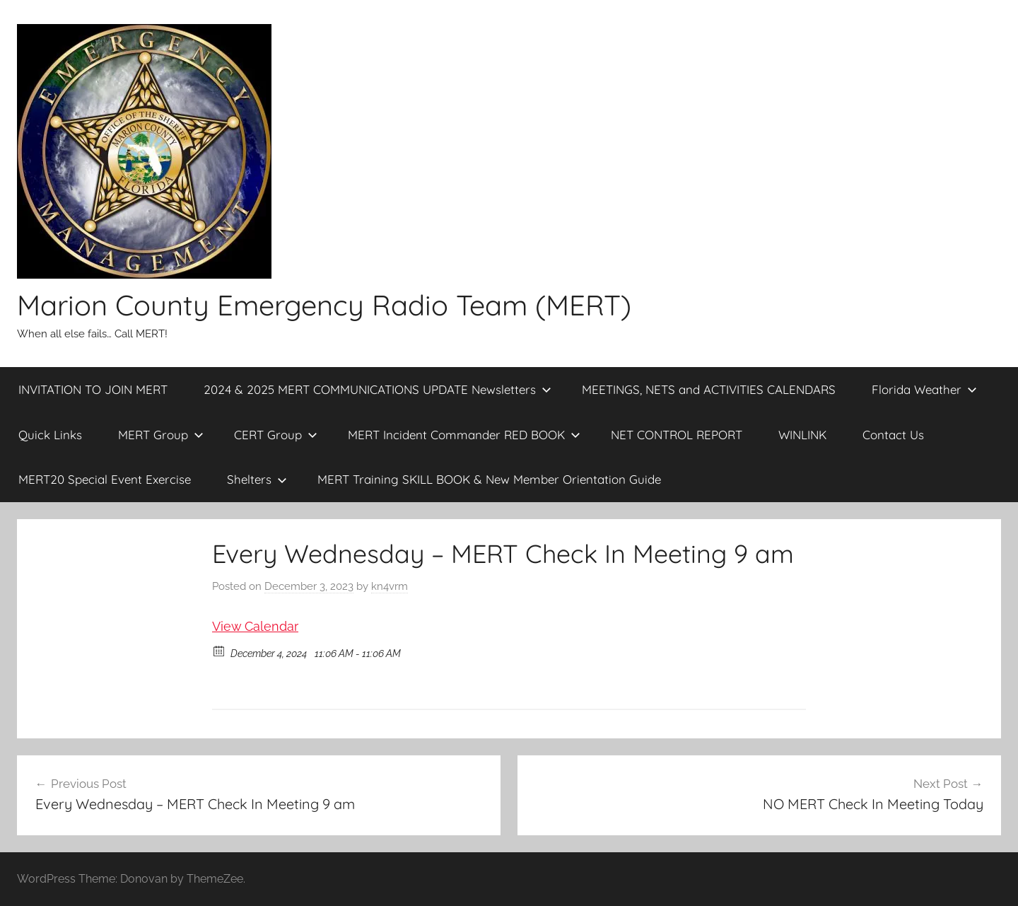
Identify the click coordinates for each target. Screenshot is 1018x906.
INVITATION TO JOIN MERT (93, 389)
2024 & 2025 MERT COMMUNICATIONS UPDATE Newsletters (377, 389)
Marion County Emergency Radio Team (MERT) (324, 305)
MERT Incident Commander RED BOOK (464, 434)
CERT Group (275, 434)
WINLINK (802, 434)
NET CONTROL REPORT (676, 434)
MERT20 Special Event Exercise (104, 479)
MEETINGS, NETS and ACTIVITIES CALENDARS (709, 389)
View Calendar (255, 626)
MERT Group (161, 434)
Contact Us (893, 434)
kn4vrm (389, 586)
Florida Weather (924, 389)
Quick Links (50, 434)
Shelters (257, 479)
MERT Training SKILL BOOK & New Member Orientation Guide (489, 479)
